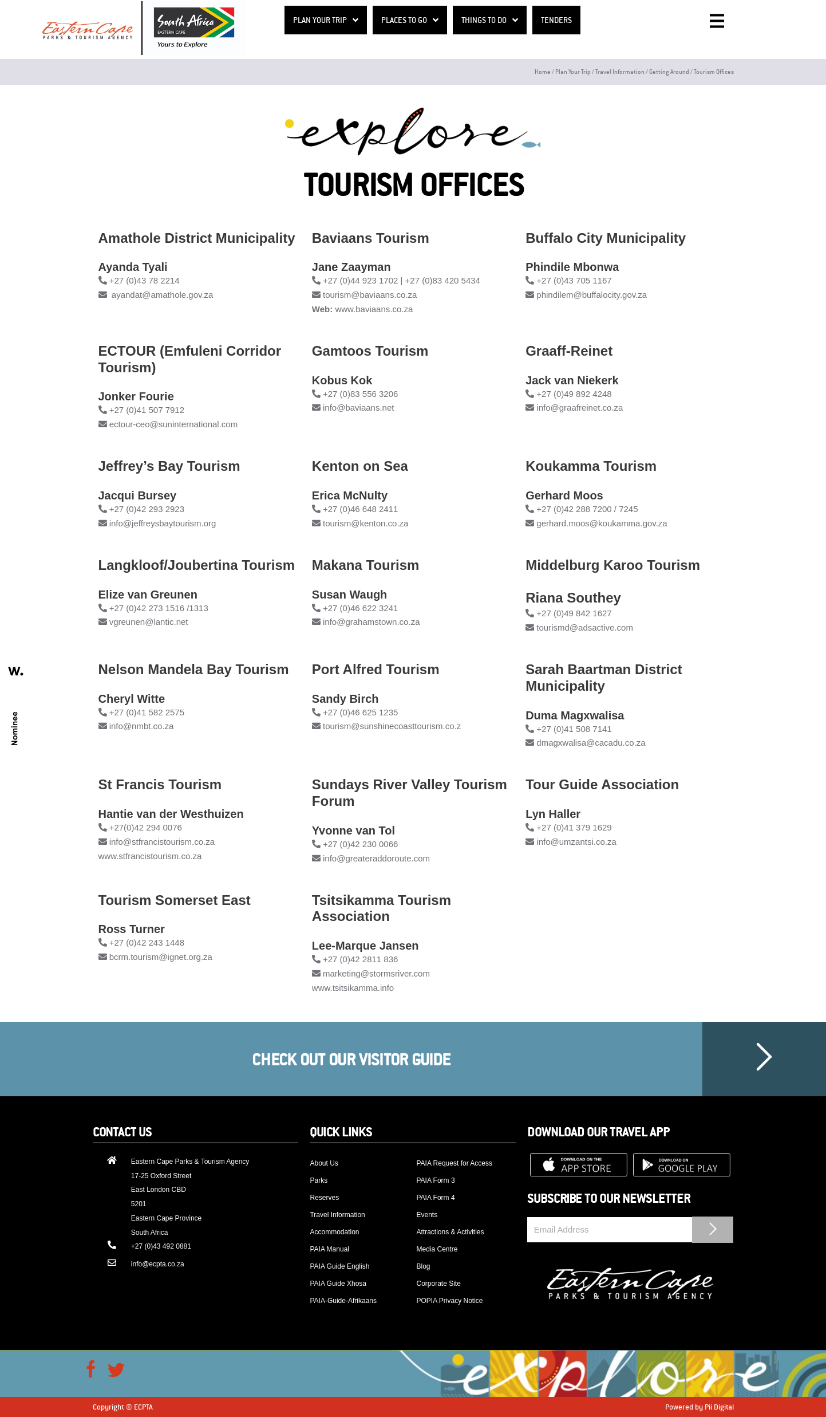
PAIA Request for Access (454, 1163)
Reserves (324, 1198)
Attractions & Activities (450, 1232)
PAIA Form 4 (435, 1198)
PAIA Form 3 (435, 1180)
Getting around (669, 71)
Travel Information (620, 71)
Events (426, 1215)
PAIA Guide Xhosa (338, 1284)
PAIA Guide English (339, 1266)
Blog (423, 1266)
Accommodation (334, 1232)
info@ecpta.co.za (157, 1264)
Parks (318, 1180)
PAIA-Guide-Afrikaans (343, 1301)
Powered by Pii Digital (699, 1406)
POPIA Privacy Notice (449, 1301)
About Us (324, 1163)
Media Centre (436, 1249)
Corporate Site (438, 1284)
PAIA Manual (329, 1249)
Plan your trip (573, 71)
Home (543, 71)
